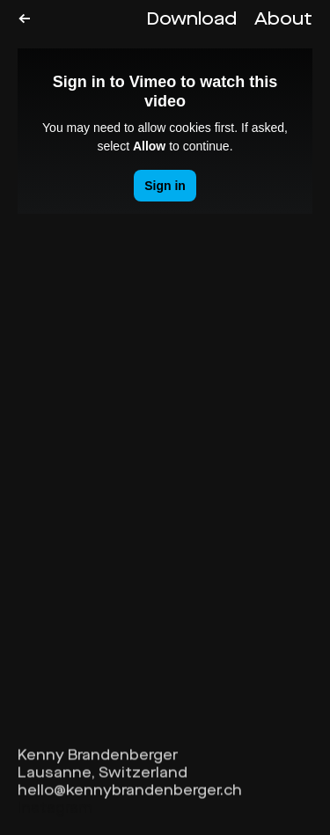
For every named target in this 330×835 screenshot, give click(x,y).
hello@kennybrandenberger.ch (130, 794)
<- (24, 19)
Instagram (55, 811)
